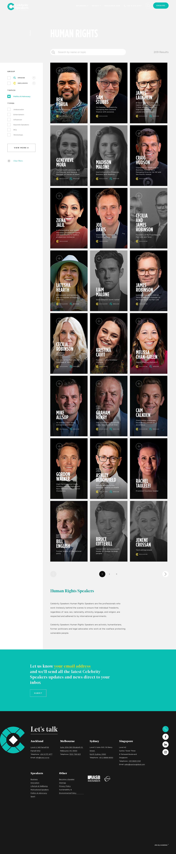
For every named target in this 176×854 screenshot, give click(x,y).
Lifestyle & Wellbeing (39, 786)
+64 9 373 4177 (133, 6)
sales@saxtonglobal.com (134, 764)
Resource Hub (112, 6)
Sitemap (62, 783)
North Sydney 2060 (98, 754)
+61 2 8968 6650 (106, 757)
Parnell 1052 (35, 751)
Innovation (35, 783)
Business (34, 779)
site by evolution (162, 845)
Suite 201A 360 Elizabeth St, (71, 747)
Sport (33, 796)
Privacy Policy (65, 786)
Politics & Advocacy (39, 793)
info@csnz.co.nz (42, 757)
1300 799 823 (75, 754)
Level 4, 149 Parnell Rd (40, 747)
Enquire (160, 5)
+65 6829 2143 (134, 761)
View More (21, 148)
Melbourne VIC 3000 (68, 751)
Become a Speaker (66, 779)
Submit (38, 693)
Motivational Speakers (40, 789)
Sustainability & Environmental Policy (67, 791)
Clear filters (15, 160)
